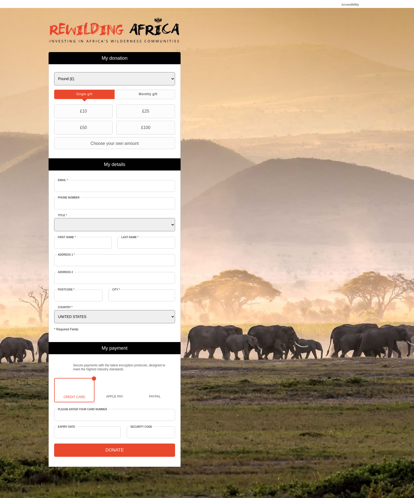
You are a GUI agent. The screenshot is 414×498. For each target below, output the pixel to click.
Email (63, 180)
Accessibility (350, 4)
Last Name (129, 237)
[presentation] (84, 94)
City (116, 289)
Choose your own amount (97, 143)
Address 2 (65, 272)
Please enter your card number (82, 409)
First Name (67, 237)
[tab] (84, 94)
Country (65, 307)
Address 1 (66, 254)
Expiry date (66, 426)
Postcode (66, 289)
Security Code (141, 426)
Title (62, 215)
